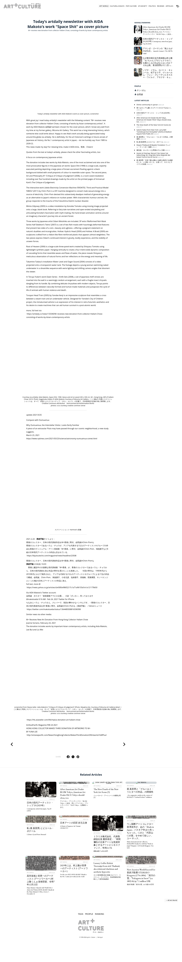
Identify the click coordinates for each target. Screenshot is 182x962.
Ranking (99, 914)
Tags (80, 914)
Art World (104, 6)
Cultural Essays (117, 6)
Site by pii (100, 937)
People (89, 914)
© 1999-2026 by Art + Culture (87, 937)
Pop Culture (131, 6)
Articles (169, 6)
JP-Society (142, 6)
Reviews (160, 6)
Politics (152, 6)
